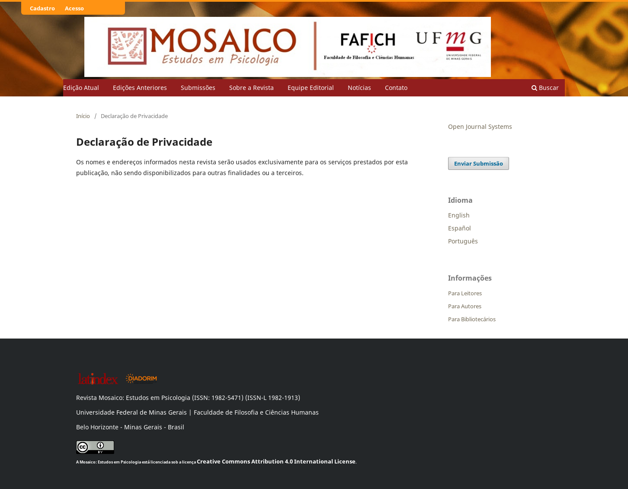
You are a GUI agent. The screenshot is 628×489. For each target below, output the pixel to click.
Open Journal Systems (480, 126)
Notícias (359, 87)
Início (83, 116)
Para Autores (464, 306)
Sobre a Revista (251, 87)
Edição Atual (81, 87)
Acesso (74, 8)
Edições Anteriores (140, 87)
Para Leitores (465, 293)
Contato (396, 87)
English (459, 215)
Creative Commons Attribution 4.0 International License (276, 461)
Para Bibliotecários (472, 319)
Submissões (198, 87)
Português (463, 241)
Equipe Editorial (311, 87)
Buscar (545, 87)
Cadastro (42, 8)
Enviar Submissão (478, 163)
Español (459, 228)
